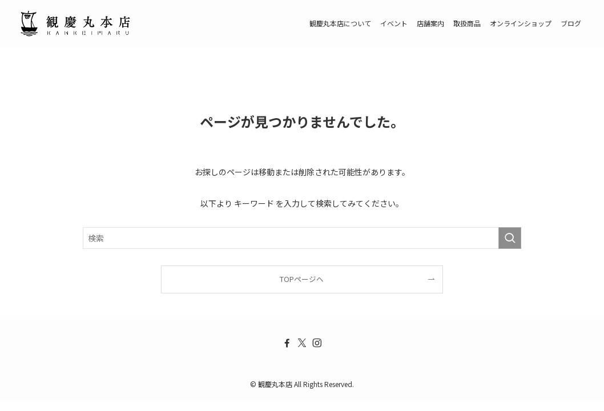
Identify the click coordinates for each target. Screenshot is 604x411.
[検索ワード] (302, 238)
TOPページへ (302, 278)
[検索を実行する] (509, 238)
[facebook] (287, 343)
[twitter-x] (302, 343)
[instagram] (317, 343)
